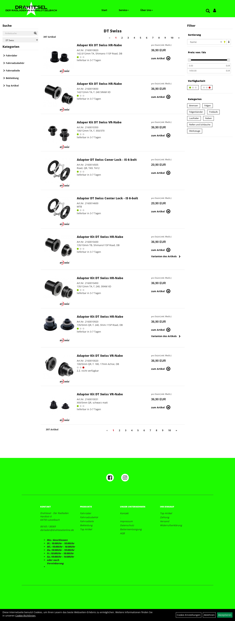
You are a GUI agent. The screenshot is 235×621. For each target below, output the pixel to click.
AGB (122, 533)
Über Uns (146, 10)
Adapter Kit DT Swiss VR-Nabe (100, 356)
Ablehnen (209, 614)
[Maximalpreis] (206, 70)
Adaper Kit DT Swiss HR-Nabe (99, 45)
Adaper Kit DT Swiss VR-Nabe (99, 122)
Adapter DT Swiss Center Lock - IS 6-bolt (107, 198)
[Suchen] (35, 33)
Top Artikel (12, 85)
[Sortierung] (205, 42)
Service (124, 10)
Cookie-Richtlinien (25, 615)
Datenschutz (127, 525)
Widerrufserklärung (171, 525)
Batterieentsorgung (131, 529)
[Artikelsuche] (208, 11)
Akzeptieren (225, 614)
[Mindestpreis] (206, 65)
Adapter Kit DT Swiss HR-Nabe (100, 237)
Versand (164, 521)
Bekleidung (12, 78)
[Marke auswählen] (20, 40)
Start (104, 10)
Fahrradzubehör (15, 63)
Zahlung (164, 517)
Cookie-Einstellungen (188, 614)
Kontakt (124, 513)
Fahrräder (11, 55)
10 (172, 37)
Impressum (126, 521)
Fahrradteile (13, 70)
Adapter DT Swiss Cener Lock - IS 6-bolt (107, 160)
